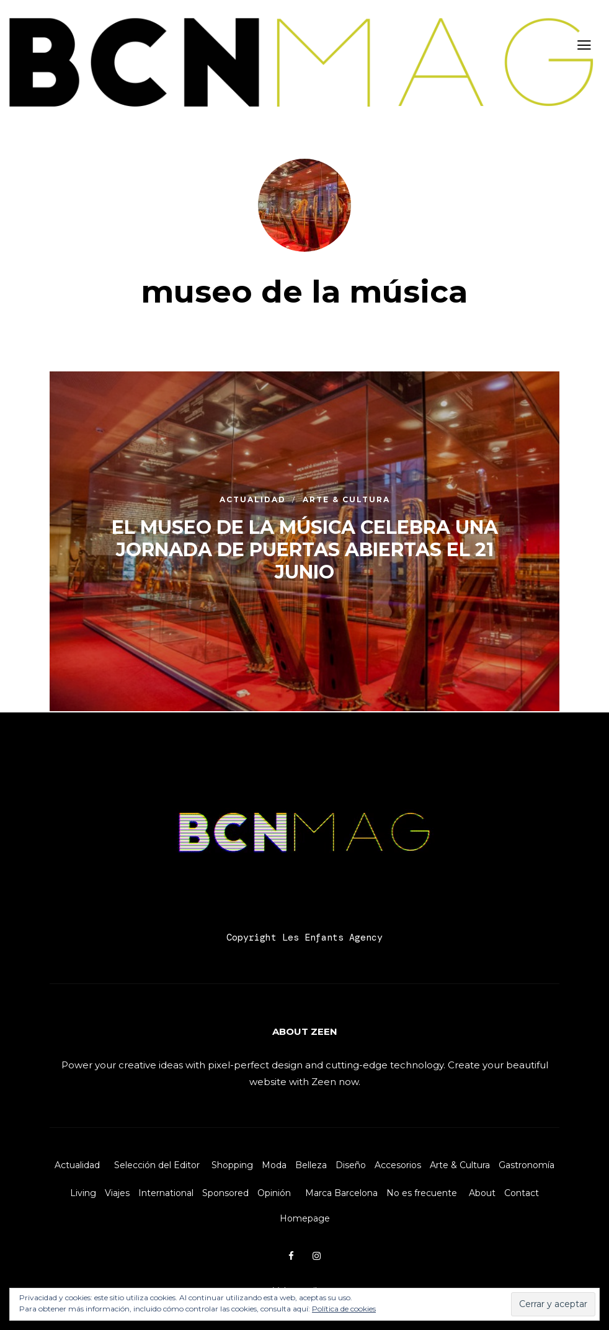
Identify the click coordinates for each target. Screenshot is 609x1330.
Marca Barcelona (341, 1193)
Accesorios (398, 1165)
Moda (274, 1165)
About (482, 1193)
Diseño (351, 1165)
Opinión (274, 1193)
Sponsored (225, 1193)
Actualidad (77, 1165)
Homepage (305, 1218)
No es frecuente (421, 1193)
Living (83, 1193)
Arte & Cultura (460, 1165)
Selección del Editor (157, 1165)
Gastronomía (526, 1165)
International (165, 1193)
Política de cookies (344, 1308)
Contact (521, 1193)
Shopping (232, 1165)
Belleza (311, 1165)
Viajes (117, 1193)
